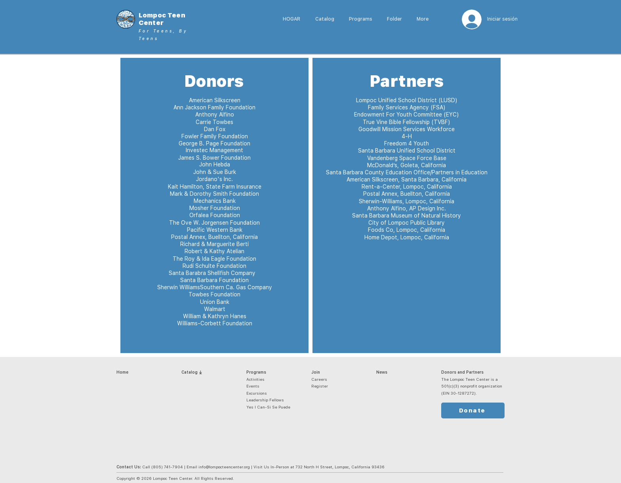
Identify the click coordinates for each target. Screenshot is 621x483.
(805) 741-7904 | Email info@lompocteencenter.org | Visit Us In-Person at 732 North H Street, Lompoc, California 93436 (268, 466)
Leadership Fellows (265, 399)
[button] (360, 19)
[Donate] (473, 410)
